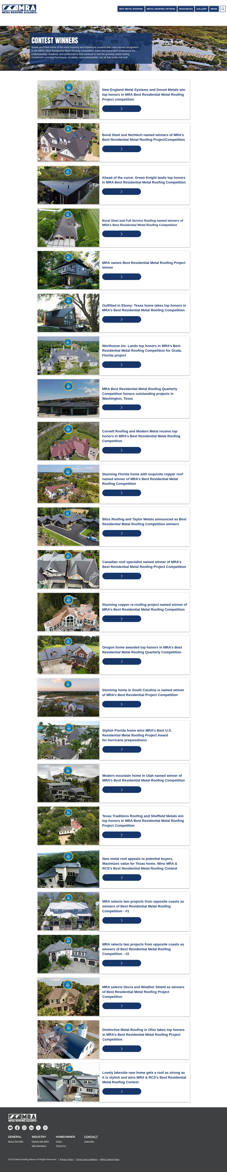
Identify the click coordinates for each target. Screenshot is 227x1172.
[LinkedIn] (31, 1127)
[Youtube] (10, 1127)
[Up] (121, 108)
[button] (131, 9)
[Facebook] (17, 1127)
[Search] (223, 9)
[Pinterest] (45, 1127)
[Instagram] (24, 1127)
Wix (190, 1156)
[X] (38, 1127)
